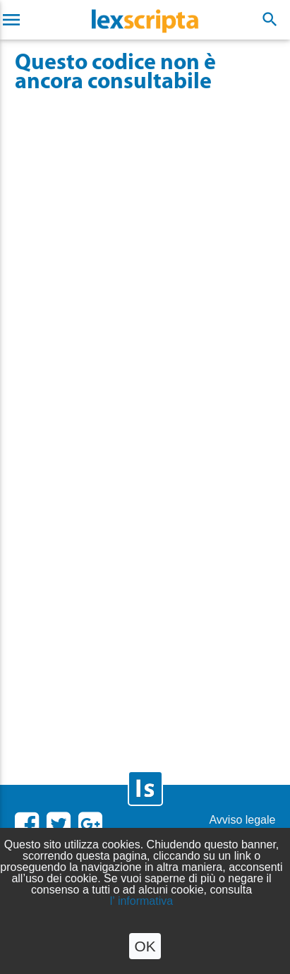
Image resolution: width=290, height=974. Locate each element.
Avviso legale (242, 820)
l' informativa (141, 901)
